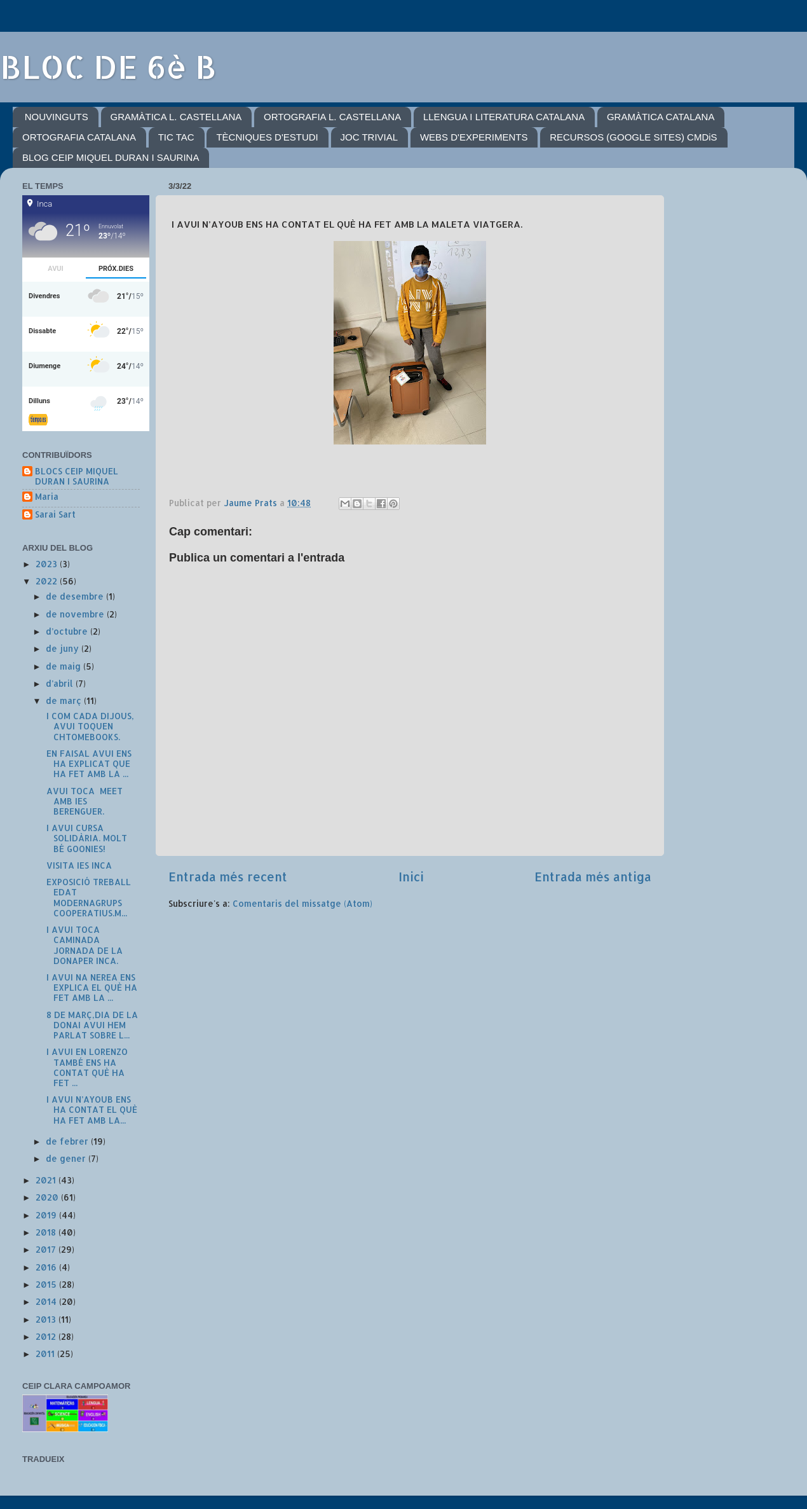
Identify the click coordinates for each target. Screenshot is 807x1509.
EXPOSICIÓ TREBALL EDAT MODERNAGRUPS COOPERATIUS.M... (87, 897)
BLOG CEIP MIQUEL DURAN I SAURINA (110, 157)
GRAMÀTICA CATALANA (660, 116)
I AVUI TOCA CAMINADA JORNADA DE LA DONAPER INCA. (83, 945)
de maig (64, 666)
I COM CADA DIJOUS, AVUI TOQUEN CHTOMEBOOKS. (89, 725)
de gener (67, 1158)
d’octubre (68, 631)
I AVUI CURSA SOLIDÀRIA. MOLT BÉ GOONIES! (85, 837)
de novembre (76, 614)
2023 (48, 563)
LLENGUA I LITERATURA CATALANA (504, 116)
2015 (47, 1284)
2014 (47, 1301)
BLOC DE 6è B (108, 66)
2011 (46, 1353)
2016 (47, 1267)
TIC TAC (176, 137)
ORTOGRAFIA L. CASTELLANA (332, 116)
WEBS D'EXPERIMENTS (474, 137)
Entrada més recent (227, 877)
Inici (411, 877)
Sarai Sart (55, 514)
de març (65, 700)
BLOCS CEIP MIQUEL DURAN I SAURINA (76, 476)
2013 (47, 1319)
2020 (48, 1197)
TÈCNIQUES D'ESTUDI (267, 137)
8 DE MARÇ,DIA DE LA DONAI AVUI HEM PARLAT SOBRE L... (91, 1024)
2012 (47, 1336)
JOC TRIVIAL (369, 137)
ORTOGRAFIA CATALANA (79, 137)
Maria (46, 497)
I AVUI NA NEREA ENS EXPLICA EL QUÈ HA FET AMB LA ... (90, 987)
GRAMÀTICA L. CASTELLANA (176, 116)
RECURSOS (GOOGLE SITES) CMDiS (633, 137)
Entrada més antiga (592, 877)
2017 (47, 1249)
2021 (47, 1180)
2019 (47, 1214)
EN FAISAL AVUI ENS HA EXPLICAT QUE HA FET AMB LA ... (88, 763)
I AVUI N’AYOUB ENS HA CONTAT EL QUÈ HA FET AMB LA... (90, 1109)
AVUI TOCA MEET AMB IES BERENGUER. (83, 801)
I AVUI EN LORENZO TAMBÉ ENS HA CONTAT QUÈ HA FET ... (86, 1067)
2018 (47, 1232)
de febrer (68, 1141)
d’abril (61, 683)
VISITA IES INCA (78, 865)
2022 (48, 580)
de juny (63, 648)
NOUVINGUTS (56, 116)
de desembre (76, 596)
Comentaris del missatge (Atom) (302, 903)
